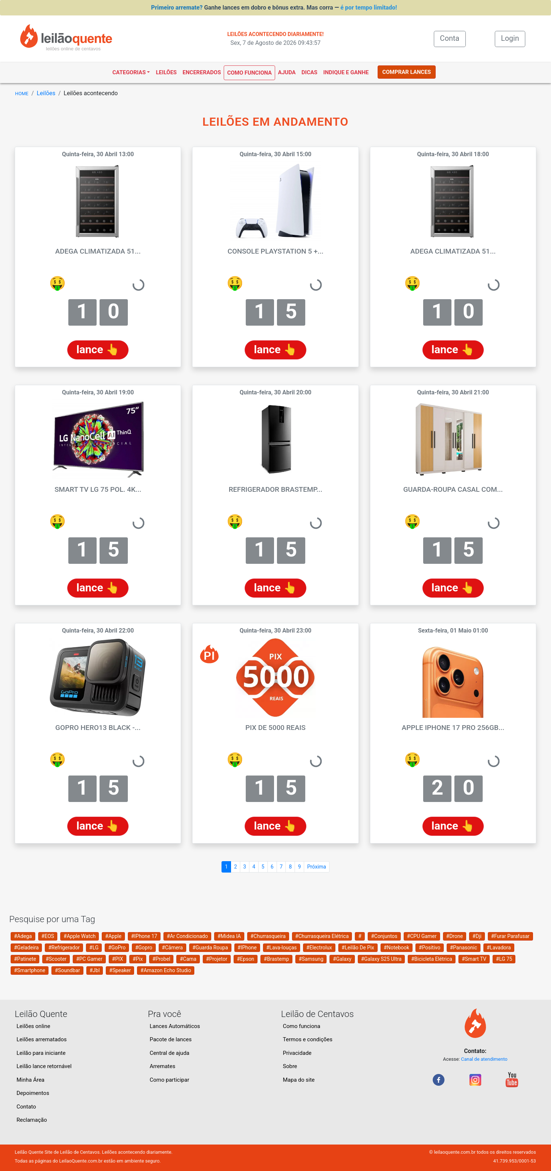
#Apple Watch (80, 936)
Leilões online (33, 1026)
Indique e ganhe (346, 72)
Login (510, 38)
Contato (26, 1106)
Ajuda (287, 72)
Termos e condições (307, 1039)
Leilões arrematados (42, 1039)
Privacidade (297, 1053)
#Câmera (172, 947)
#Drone (454, 936)
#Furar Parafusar (510, 936)
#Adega (23, 936)
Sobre (290, 1066)
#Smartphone (29, 970)
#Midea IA (229, 936)
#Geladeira (26, 947)
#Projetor (216, 959)
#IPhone (247, 947)
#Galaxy (342, 959)
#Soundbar (67, 970)
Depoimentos (33, 1093)
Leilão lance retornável (44, 1066)
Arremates (163, 1066)
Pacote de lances (171, 1039)
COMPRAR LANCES (406, 72)
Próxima (316, 867)
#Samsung (311, 959)
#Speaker (120, 970)
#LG (93, 947)
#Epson (245, 959)
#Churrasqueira (268, 936)
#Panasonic (463, 947)
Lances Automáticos (175, 1026)
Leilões (166, 72)
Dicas (309, 72)
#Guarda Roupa (210, 947)
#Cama (188, 959)
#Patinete (25, 959)
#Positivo (429, 947)
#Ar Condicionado (187, 936)
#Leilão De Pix (358, 947)
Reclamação (32, 1120)
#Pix (138, 959)
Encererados (202, 72)
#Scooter (56, 959)
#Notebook (397, 947)
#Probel (161, 959)
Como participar (170, 1080)
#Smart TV (474, 959)
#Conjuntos (384, 936)
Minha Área (30, 1080)
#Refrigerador (64, 947)
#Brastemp (276, 959)
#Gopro (143, 947)
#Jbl (95, 970)
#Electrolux (319, 947)
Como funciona (249, 72)
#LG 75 (504, 959)
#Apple (113, 936)
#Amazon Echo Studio (165, 970)
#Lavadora (499, 947)
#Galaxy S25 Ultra (381, 959)
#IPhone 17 (144, 936)
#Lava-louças (281, 947)
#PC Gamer (89, 959)
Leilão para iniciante (41, 1053)
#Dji (477, 936)
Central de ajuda (170, 1053)
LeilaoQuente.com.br (80, 1161)
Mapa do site (299, 1080)
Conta (453, 38)
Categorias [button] (129, 72)
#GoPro (117, 947)
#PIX (117, 959)
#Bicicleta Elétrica (431, 959)
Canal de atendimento (484, 1059)
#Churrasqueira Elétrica (322, 936)
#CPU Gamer (422, 936)
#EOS (48, 936)
